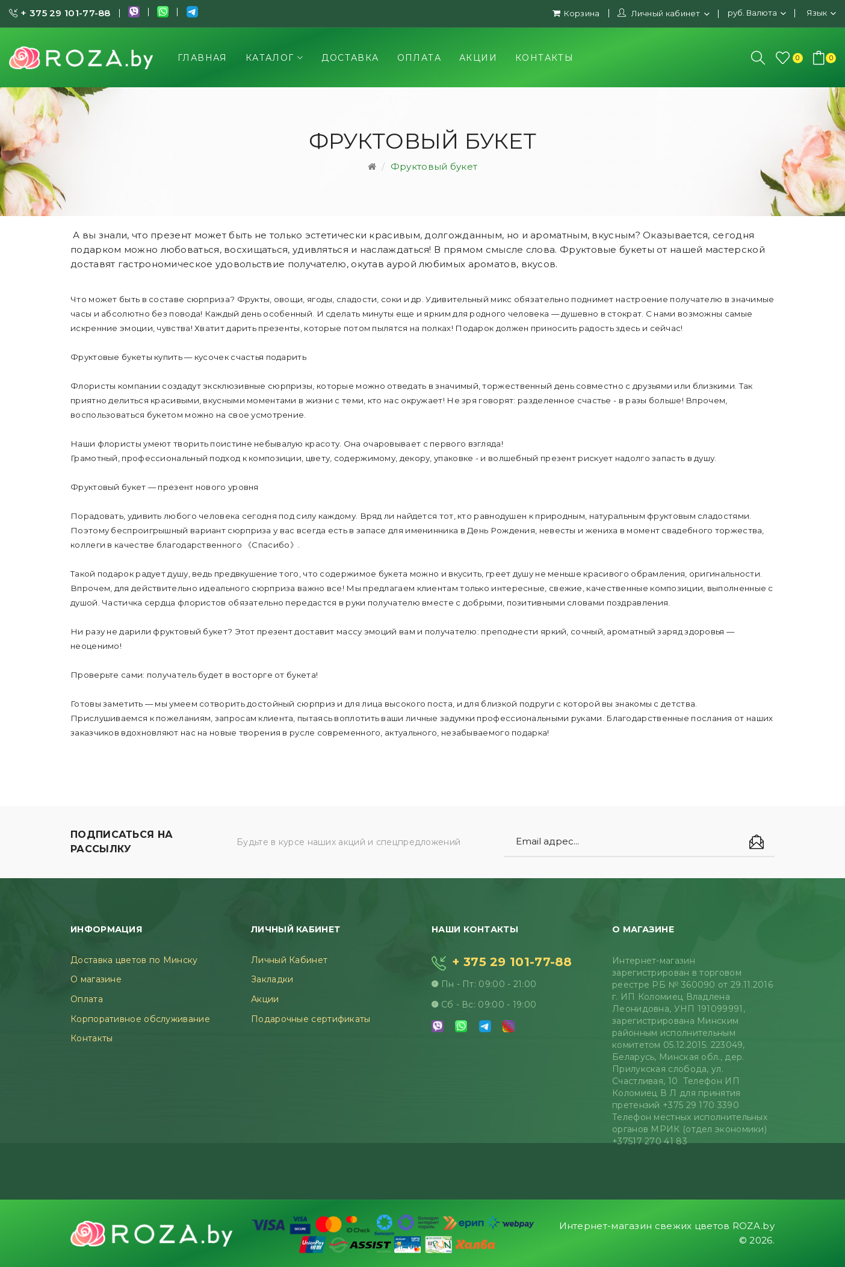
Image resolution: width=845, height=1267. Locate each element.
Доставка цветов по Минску (134, 960)
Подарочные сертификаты (311, 1019)
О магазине (96, 979)
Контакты (91, 1038)
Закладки (272, 979)
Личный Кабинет (289, 960)
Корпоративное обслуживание (140, 1019)
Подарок (474, 328)
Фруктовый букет (434, 166)
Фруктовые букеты (607, 249)
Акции (265, 999)
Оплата (86, 999)
